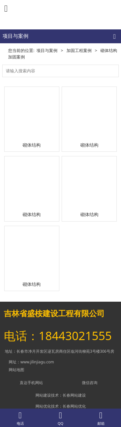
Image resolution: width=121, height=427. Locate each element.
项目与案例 (46, 50)
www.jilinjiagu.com (37, 361)
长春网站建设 (74, 395)
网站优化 (43, 406)
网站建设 (43, 395)
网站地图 (16, 369)
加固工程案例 (79, 50)
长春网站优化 (74, 406)
